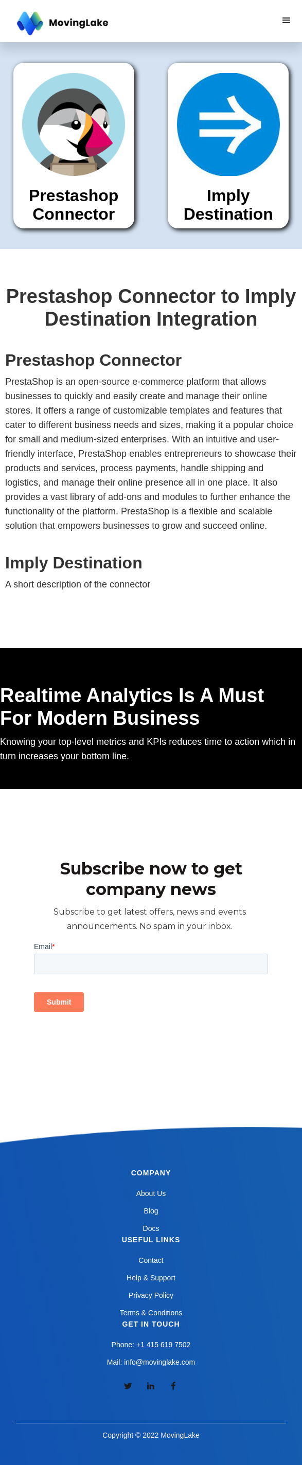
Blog (151, 1211)
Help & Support (151, 1278)
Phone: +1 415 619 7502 (151, 1345)
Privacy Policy (151, 1295)
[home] (61, 23)
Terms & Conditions (151, 1313)
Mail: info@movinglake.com (151, 1362)
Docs (151, 1228)
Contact (150, 1260)
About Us (151, 1193)
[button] (286, 20)
